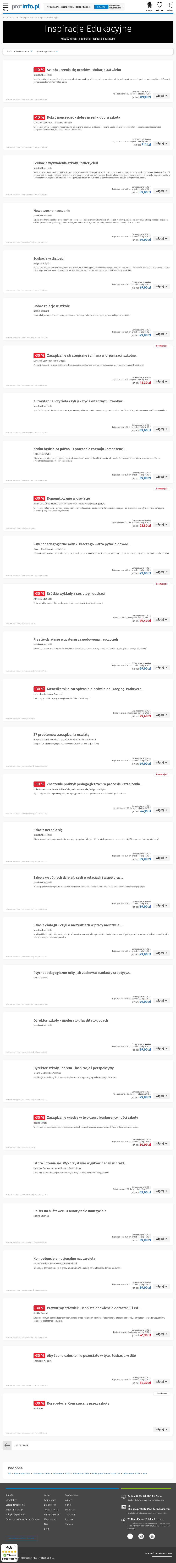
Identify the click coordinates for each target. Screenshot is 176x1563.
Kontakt (9, 1495)
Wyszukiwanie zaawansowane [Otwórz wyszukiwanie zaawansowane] (116, 7)
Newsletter (11, 1500)
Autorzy (69, 1500)
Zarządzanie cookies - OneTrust (21, 1538)
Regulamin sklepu (15, 1509)
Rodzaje (69, 1519)
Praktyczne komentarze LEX (106, 1473)
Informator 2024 (41, 1473)
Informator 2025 (61, 1473)
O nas (47, 1495)
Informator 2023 (22, 1473)
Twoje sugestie (51, 1509)
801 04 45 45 (154, 1496)
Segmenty (70, 1514)
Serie (32, 17)
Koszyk (149, 6)
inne (145, 1473)
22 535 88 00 (135, 1496)
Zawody (69, 1524)
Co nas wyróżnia (52, 1514)
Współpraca (50, 1500)
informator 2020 (131, 1473)
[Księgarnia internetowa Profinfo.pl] (26, 7)
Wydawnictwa (72, 1495)
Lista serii (16, 1445)
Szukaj (101, 6)
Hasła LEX (70, 1509)
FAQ (46, 1524)
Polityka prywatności (16, 1514)
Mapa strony (50, 1519)
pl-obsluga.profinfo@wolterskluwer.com (149, 1508)
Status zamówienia (15, 1505)
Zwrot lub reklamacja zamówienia (22, 1519)
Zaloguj (170, 6)
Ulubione (159, 6)
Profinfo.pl (21, 17)
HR (9, 1473)
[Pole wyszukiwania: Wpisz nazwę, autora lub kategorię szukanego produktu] (68, 7)
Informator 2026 (81, 1473)
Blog (46, 1528)
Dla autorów (50, 1505)
